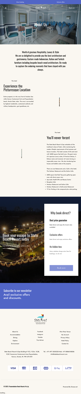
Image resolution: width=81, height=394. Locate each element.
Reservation (14, 230)
